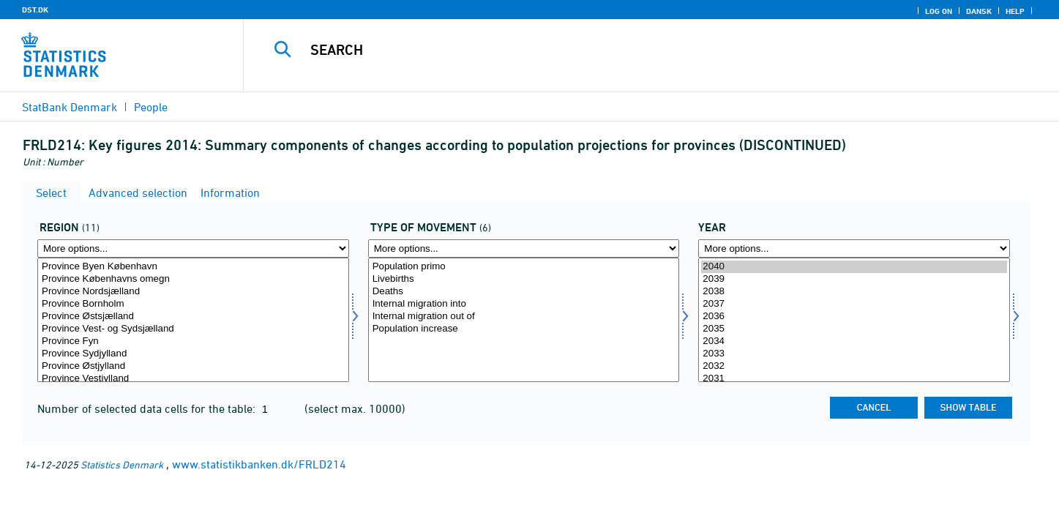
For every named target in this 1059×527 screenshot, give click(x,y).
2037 (854, 304)
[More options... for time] (854, 248)
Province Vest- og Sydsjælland (193, 329)
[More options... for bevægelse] (524, 248)
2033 (854, 354)
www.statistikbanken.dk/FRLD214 (259, 464)
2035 (854, 329)
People (151, 106)
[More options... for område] (193, 248)
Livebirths (524, 279)
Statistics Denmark (122, 464)
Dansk (979, 11)
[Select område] (193, 320)
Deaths (524, 291)
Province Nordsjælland (193, 291)
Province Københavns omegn (193, 279)
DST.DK (35, 9)
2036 (854, 316)
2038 (854, 291)
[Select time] (854, 320)
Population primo (524, 267)
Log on (938, 11)
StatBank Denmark (69, 106)
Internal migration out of (524, 316)
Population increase (524, 329)
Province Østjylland (193, 366)
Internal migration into (524, 304)
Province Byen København (193, 267)
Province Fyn (193, 341)
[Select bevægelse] (524, 320)
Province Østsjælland (193, 316)
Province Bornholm (193, 304)
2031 (854, 379)
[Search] (626, 49)
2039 (854, 279)
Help (1015, 11)
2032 (854, 366)
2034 (854, 341)
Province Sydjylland (193, 354)
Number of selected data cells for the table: (147, 408)
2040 (854, 267)
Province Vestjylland (193, 379)
